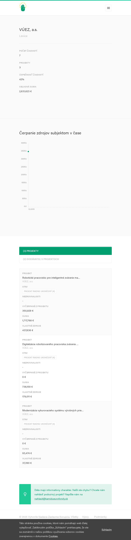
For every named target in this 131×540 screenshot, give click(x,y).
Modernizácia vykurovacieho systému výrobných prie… (53, 410)
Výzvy (85, 516)
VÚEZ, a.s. (27, 281)
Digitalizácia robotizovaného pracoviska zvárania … (50, 344)
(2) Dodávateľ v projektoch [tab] (41, 259)
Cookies (53, 536)
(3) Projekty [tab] (30, 251)
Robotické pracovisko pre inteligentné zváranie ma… (51, 277)
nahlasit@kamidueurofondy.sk (51, 498)
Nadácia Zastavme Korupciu (54, 516)
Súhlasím (107, 529)
